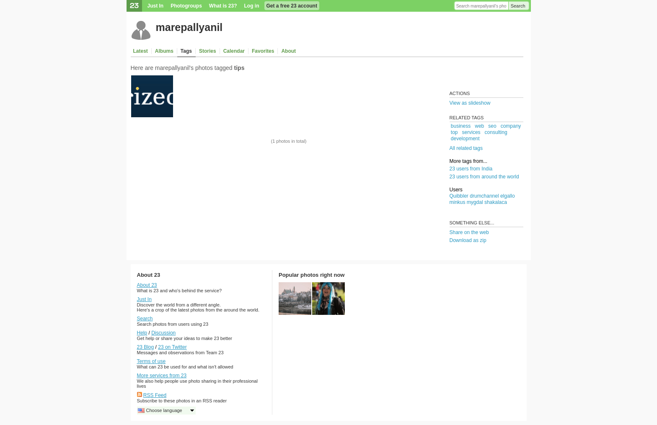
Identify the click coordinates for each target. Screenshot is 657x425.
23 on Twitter (172, 347)
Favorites (263, 51)
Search (518, 5)
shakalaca (495, 202)
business (461, 126)
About (288, 51)
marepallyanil (189, 27)
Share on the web (469, 232)
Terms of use (151, 361)
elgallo (507, 196)
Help (142, 333)
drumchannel (484, 196)
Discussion (163, 333)
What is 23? (223, 6)
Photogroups (186, 6)
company (511, 126)
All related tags (466, 148)
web (479, 126)
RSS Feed (154, 395)
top (454, 132)
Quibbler (459, 196)
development (465, 139)
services (471, 132)
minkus (458, 202)
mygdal (475, 202)
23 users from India (471, 169)
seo (492, 126)
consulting (496, 132)
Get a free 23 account (291, 6)
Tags (186, 51)
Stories (207, 51)
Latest (140, 51)
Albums (164, 51)
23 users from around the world (484, 177)
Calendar (234, 51)
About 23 (147, 285)
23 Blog (145, 347)
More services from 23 (162, 376)
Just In (155, 6)
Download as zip (468, 240)
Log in (251, 6)
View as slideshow (470, 103)
